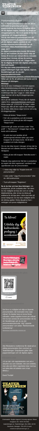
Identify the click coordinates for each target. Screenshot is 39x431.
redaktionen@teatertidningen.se (19, 428)
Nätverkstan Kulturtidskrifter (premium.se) (14, 330)
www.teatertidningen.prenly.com (23, 102)
